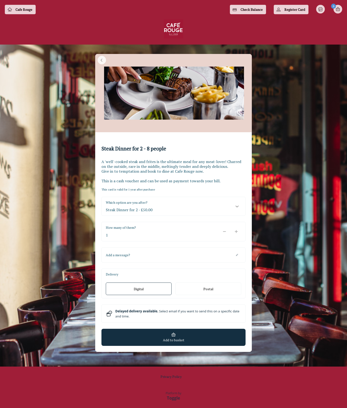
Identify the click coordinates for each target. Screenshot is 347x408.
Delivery (112, 277)
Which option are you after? (126, 205)
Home (321, 9)
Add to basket (173, 342)
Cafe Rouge (23, 9)
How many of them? (121, 230)
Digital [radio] (139, 291)
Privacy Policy (171, 376)
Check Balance (251, 9)
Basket (338, 9)
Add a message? (118, 257)
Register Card (294, 9)
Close (102, 63)
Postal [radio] (208, 291)
